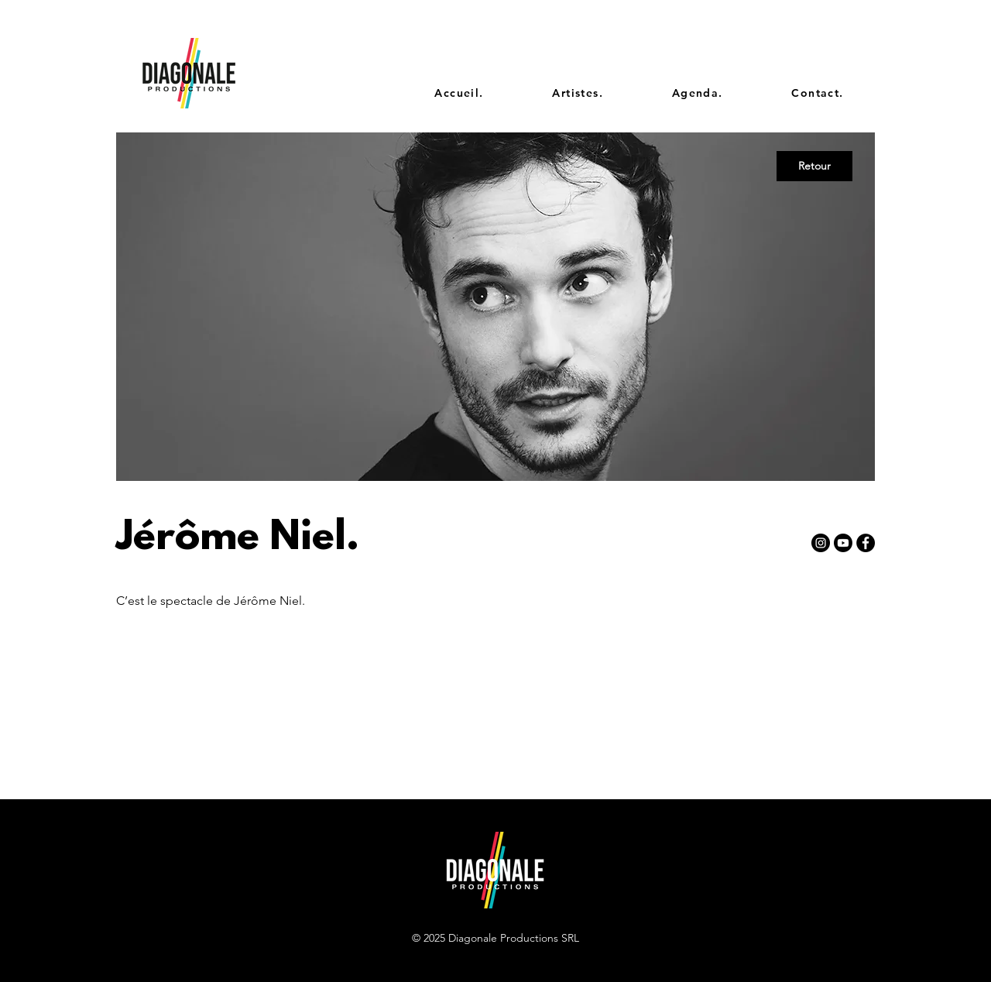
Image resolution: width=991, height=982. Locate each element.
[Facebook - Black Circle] (865, 543)
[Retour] (814, 166)
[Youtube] (843, 543)
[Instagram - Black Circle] (820, 543)
